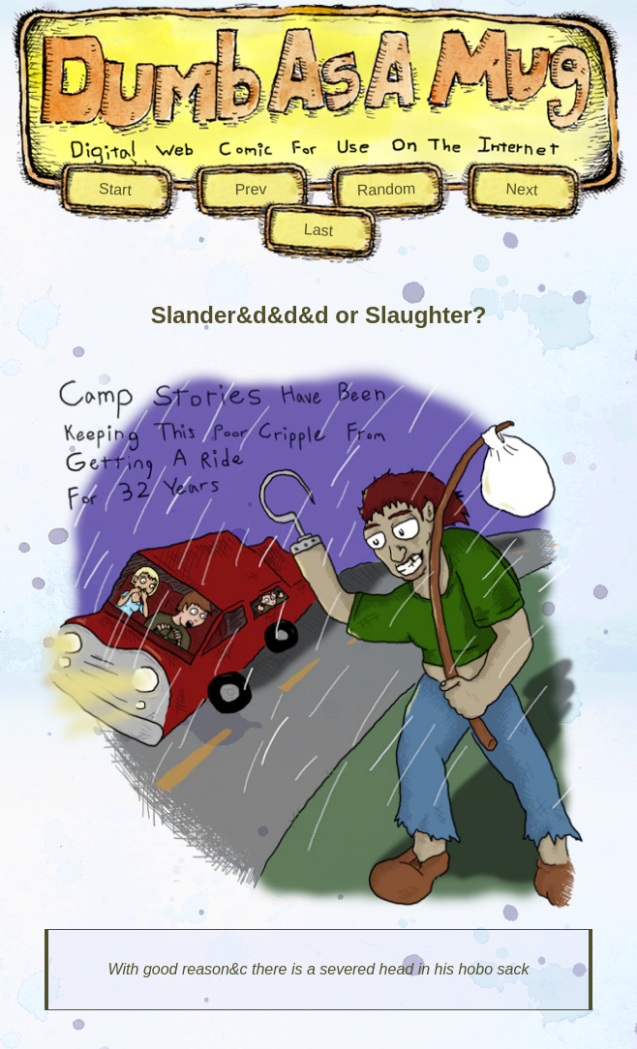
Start (116, 189)
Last (318, 230)
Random (385, 189)
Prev (250, 188)
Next (521, 189)
